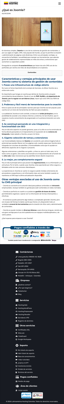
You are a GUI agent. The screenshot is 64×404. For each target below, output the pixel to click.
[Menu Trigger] (59, 3)
